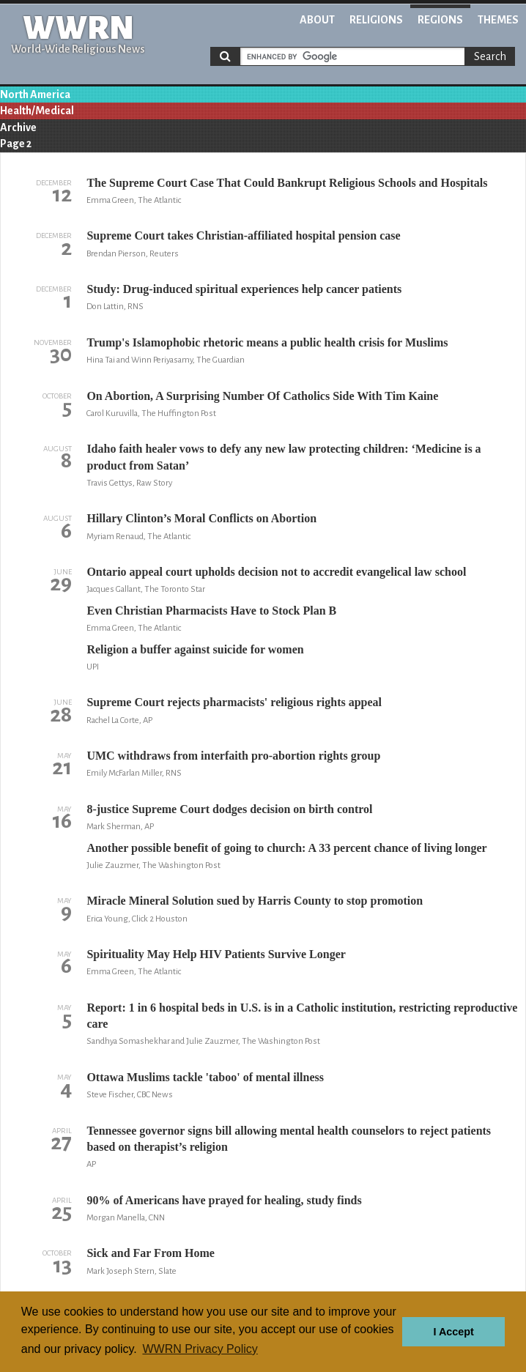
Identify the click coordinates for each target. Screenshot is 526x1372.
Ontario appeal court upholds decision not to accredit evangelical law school (276, 572)
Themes (498, 20)
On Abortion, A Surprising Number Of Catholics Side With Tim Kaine (262, 396)
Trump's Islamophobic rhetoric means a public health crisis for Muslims (267, 342)
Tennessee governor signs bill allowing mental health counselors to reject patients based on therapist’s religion (288, 1138)
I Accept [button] (453, 1332)
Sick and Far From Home (150, 1253)
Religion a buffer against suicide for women (194, 649)
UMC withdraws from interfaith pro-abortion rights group (233, 755)
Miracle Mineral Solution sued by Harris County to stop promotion (254, 900)
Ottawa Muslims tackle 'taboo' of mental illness (205, 1077)
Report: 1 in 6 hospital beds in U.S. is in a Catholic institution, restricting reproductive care (301, 1015)
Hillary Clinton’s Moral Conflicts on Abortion (201, 518)
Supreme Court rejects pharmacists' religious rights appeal (234, 702)
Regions (440, 20)
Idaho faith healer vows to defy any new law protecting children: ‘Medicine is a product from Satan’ (283, 456)
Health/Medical (37, 110)
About (317, 20)
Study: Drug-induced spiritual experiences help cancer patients (243, 289)
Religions (376, 20)
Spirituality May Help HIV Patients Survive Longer (215, 954)
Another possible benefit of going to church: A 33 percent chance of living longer (286, 848)
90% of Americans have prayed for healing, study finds (223, 1200)
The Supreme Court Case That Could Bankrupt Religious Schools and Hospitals (286, 183)
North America (35, 94)
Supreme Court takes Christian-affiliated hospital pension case (243, 235)
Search (490, 56)
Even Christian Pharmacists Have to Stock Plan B (211, 610)
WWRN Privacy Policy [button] (199, 1349)
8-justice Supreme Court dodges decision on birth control (229, 809)
